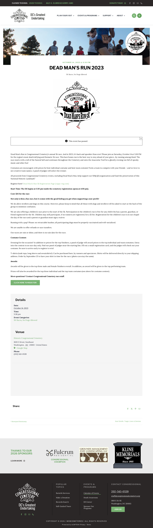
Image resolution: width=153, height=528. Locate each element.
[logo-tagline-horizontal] (28, 9)
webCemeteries (75, 521)
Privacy (82, 524)
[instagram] (134, 3)
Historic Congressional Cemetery (28, 338)
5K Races (69, 74)
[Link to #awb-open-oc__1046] (134, 15)
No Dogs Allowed (80, 74)
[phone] (141, 3)
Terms (89, 524)
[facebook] (130, 3)
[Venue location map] (76, 374)
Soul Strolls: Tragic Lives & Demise (128, 421)
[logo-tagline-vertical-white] (27, 484)
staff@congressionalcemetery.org (125, 496)
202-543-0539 (120, 491)
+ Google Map (21, 348)
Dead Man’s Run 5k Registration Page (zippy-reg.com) (46, 184)
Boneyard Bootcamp (19, 421)
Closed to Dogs (35, 3)
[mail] (138, 3)
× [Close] (141, 138)
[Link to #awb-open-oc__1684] (139, 15)
